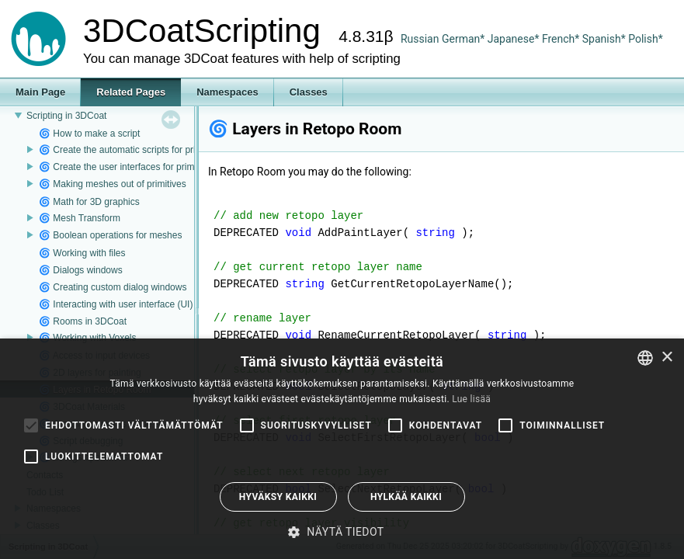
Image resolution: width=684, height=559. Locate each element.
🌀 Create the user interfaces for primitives (127, 166)
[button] (342, 531)
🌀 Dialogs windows (81, 270)
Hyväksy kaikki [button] (278, 496)
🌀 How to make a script (89, 133)
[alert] (342, 449)
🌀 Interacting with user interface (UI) (116, 304)
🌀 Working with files (82, 253)
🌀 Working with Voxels (88, 337)
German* (465, 39)
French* (562, 39)
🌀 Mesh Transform (79, 218)
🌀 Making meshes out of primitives (112, 184)
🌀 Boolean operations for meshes (110, 235)
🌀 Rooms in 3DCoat (83, 321)
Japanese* (515, 39)
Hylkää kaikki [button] (406, 496)
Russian (420, 39)
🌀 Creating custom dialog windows (112, 287)
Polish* (645, 39)
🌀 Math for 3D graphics (89, 201)
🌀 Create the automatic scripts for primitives (131, 149)
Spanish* (604, 39)
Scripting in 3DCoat (66, 115)
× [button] (666, 357)
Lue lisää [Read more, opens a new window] (471, 399)
